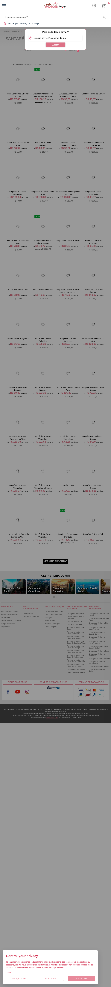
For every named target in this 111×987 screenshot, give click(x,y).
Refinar (74, 50)
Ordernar (28, 50)
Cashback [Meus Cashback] (94, 5)
